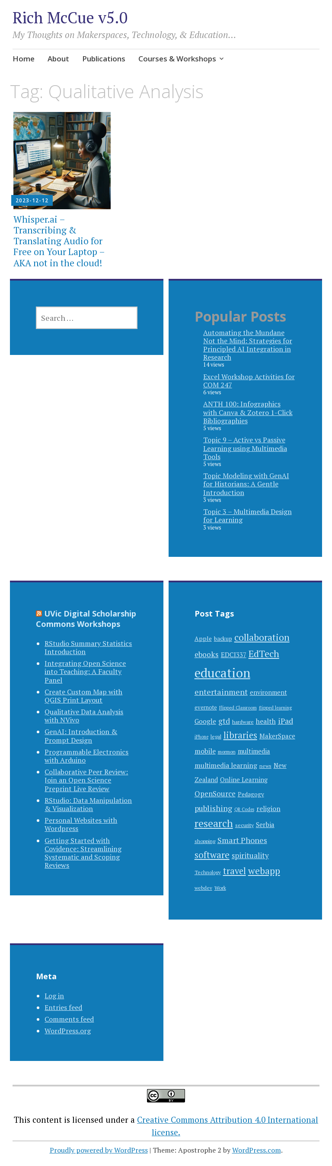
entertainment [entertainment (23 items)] (221, 692)
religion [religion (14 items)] (268, 808)
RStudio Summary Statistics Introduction (88, 647)
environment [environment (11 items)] (268, 692)
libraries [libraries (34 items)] (240, 735)
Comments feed (69, 1019)
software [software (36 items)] (212, 855)
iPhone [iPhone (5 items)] (201, 737)
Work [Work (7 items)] (220, 887)
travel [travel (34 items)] (234, 871)
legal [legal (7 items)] (216, 736)
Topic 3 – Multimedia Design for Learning (247, 515)
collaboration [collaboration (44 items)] (262, 637)
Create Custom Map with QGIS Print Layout (83, 696)
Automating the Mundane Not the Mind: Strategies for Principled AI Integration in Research (247, 345)
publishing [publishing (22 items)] (213, 808)
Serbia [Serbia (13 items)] (265, 824)
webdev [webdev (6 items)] (203, 888)
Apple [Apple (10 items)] (203, 638)
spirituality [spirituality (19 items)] (250, 855)
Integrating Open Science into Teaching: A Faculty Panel (85, 671)
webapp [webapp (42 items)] (264, 871)
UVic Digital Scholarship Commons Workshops (86, 618)
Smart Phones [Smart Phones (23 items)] (242, 840)
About (58, 59)
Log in (54, 995)
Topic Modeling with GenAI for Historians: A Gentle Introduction (246, 484)
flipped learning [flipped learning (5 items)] (275, 708)
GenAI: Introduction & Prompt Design (81, 735)
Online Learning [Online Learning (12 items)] (244, 780)
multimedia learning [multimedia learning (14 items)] (226, 765)
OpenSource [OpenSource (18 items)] (215, 794)
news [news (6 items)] (265, 766)
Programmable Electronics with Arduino (86, 756)
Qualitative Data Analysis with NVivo (84, 716)
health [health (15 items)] (266, 721)
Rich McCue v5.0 (70, 17)
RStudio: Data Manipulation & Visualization (88, 804)
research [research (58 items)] (214, 823)
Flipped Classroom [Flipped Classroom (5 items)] (238, 708)
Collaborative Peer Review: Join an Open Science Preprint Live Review (86, 780)
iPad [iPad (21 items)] (285, 721)
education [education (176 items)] (222, 672)
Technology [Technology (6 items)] (208, 872)
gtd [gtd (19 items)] (224, 721)
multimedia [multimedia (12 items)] (254, 751)
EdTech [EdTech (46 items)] (264, 653)
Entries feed (63, 1007)
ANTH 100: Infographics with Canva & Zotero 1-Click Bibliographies (248, 412)
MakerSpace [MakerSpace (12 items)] (277, 736)
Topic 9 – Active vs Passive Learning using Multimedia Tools (245, 448)
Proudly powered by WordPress (99, 1150)
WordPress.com (256, 1150)
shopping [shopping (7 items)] (205, 840)
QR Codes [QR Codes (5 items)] (244, 809)
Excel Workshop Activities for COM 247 (249, 381)
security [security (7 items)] (244, 824)
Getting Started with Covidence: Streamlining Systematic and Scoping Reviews (83, 853)
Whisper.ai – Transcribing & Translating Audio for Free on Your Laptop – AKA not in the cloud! (59, 241)
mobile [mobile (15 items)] (205, 751)
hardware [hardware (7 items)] (243, 721)
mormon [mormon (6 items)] (227, 751)
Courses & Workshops (177, 59)
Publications (103, 59)
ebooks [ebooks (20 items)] (207, 654)
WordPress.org (68, 1030)
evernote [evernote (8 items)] (206, 707)
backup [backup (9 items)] (223, 638)
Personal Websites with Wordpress (81, 824)
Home (24, 59)
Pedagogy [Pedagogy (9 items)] (251, 794)
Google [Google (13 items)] (205, 721)
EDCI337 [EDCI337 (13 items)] (233, 654)
